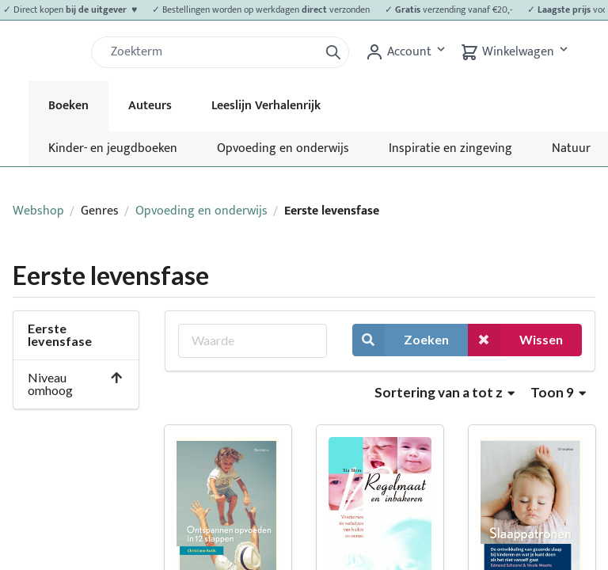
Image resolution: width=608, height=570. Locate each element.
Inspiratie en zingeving (450, 148)
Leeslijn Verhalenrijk (266, 105)
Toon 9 (558, 392)
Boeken (68, 105)
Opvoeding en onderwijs (283, 148)
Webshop (38, 211)
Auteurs (150, 105)
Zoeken (400, 340)
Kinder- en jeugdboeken (112, 148)
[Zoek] (211, 52)
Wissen (515, 340)
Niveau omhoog (76, 383)
